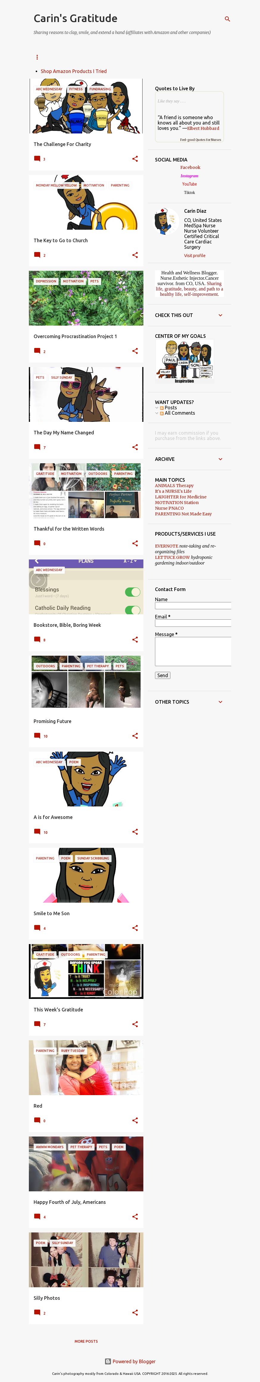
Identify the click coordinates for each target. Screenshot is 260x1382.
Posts (168, 407)
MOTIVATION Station (177, 502)
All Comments (177, 413)
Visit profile (195, 255)
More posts (86, 1341)
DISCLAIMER (139, 57)
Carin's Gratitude (76, 18)
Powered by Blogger (130, 1361)
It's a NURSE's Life (173, 491)
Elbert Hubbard (203, 128)
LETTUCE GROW (172, 557)
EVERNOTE (166, 546)
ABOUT (66, 57)
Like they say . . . (172, 101)
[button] (135, 159)
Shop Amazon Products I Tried (74, 71)
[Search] (227, 19)
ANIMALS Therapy (174, 485)
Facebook (190, 167)
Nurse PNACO (169, 508)
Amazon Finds (101, 57)
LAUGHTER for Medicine (180, 497)
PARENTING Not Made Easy (183, 514)
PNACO (170, 57)
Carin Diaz (195, 211)
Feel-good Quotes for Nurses (200, 140)
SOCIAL (40, 57)
